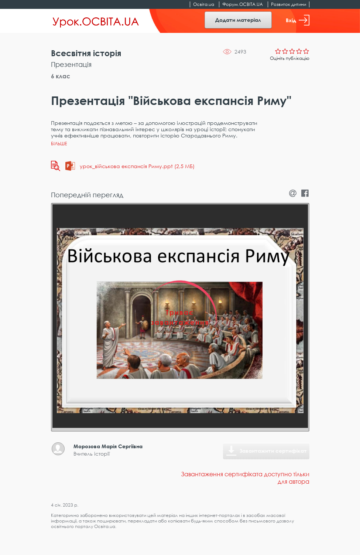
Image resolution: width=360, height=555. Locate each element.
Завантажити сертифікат (273, 450)
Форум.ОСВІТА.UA (242, 4)
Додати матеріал (238, 20)
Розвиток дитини (288, 4)
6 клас (60, 76)
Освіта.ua (203, 4)
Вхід (297, 20)
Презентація (71, 64)
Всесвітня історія (86, 53)
